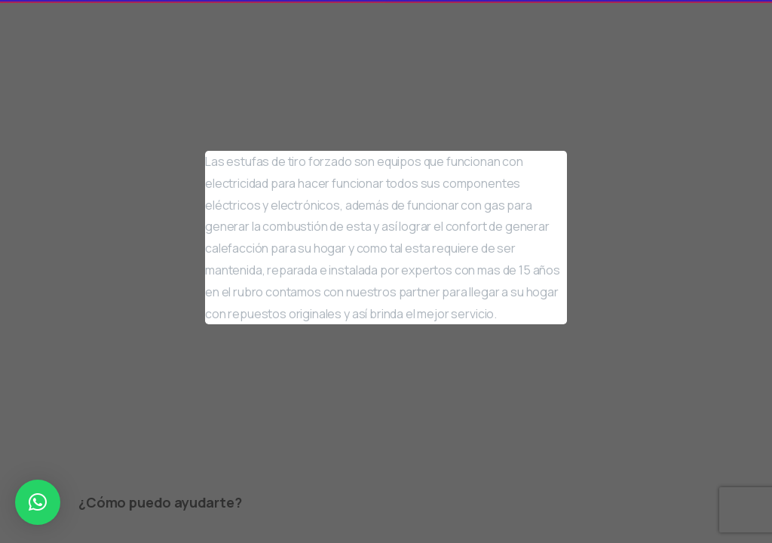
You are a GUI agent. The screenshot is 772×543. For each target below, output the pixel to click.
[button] (37, 502)
